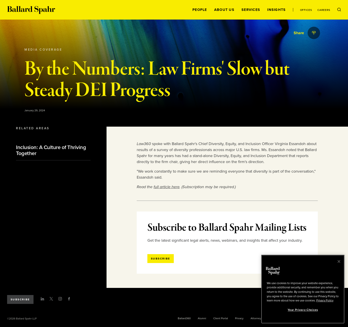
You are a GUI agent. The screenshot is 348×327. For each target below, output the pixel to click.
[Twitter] (51, 298)
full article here (167, 186)
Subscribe (20, 299)
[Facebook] (69, 298)
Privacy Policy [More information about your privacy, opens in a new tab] (324, 300)
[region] (302, 289)
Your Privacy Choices (303, 310)
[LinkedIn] (42, 298)
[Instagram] (60, 298)
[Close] (339, 261)
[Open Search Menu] (339, 10)
